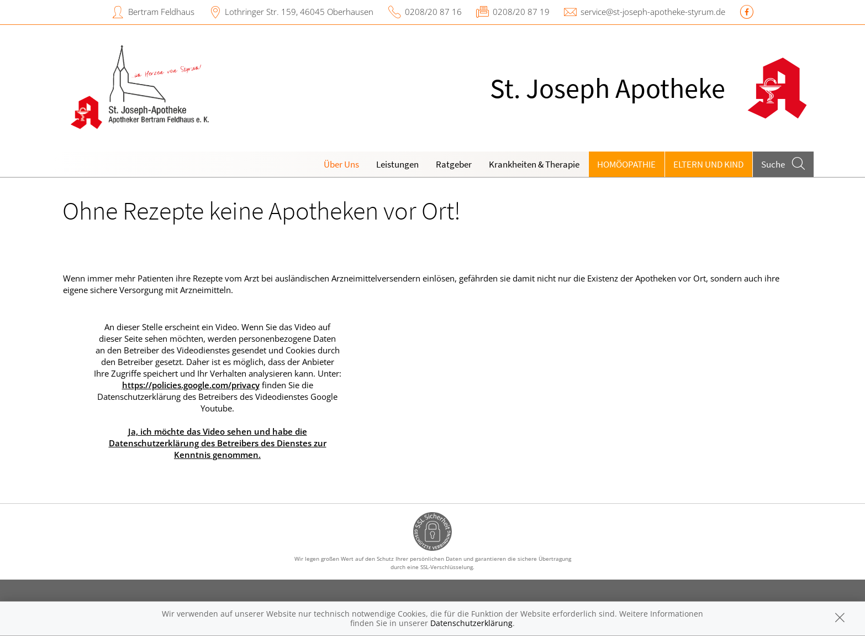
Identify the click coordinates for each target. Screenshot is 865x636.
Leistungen (397, 164)
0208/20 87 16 (433, 11)
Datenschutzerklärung (471, 623)
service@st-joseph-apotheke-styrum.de (653, 11)
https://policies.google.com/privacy (191, 384)
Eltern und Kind (708, 164)
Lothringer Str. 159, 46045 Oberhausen (299, 11)
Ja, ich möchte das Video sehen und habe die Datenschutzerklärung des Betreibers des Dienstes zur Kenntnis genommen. (217, 443)
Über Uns (341, 164)
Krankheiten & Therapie (534, 164)
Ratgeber (454, 164)
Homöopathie (626, 164)
